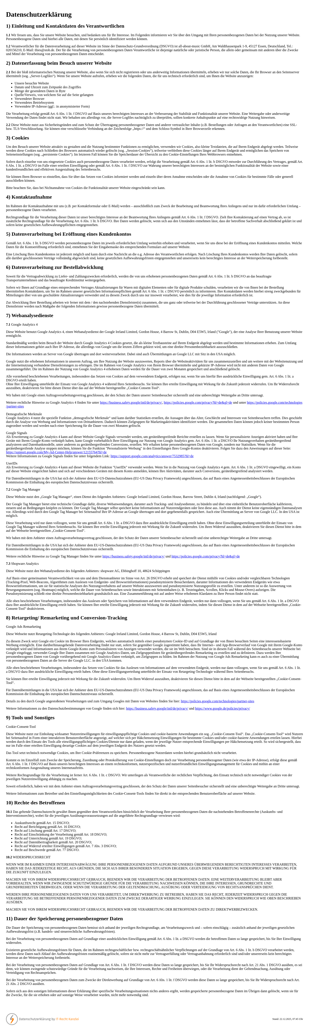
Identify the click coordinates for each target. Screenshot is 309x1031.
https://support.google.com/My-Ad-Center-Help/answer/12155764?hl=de (56, 452)
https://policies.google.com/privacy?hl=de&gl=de (198, 402)
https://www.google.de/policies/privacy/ (222, 708)
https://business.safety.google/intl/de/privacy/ (131, 402)
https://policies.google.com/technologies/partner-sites (217, 701)
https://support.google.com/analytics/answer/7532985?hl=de (152, 456)
